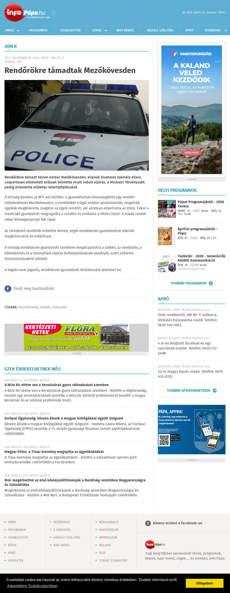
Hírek (9, 30)
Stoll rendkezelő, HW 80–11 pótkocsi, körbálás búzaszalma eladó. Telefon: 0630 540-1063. (187, 320)
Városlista (53, 13)
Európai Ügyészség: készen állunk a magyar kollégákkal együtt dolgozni (64, 418)
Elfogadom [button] (204, 583)
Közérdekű (61, 522)
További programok (189, 283)
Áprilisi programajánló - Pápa (198, 231)
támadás (59, 307)
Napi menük (125, 30)
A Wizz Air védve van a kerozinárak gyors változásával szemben (57, 385)
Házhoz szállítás (160, 30)
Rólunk (105, 545)
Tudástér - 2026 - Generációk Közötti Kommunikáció (201, 258)
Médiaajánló (108, 522)
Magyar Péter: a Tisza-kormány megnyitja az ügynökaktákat (54, 452)
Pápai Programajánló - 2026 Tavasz (201, 204)
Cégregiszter (70, 30)
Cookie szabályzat (113, 560)
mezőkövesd (28, 307)
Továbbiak (213, 30)
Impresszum (108, 537)
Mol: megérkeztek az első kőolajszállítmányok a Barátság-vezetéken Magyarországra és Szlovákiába (75, 483)
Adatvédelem (109, 529)
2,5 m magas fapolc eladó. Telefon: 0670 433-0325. (190, 374)
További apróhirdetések (188, 391)
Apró (189, 30)
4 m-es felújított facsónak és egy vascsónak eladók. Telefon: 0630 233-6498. (188, 348)
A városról (62, 529)
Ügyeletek (15, 560)
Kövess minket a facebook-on (177, 523)
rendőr (45, 307)
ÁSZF (102, 553)
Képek (96, 30)
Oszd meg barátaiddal (34, 289)
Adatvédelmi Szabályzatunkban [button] (32, 586)
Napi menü (61, 545)
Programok (38, 30)
